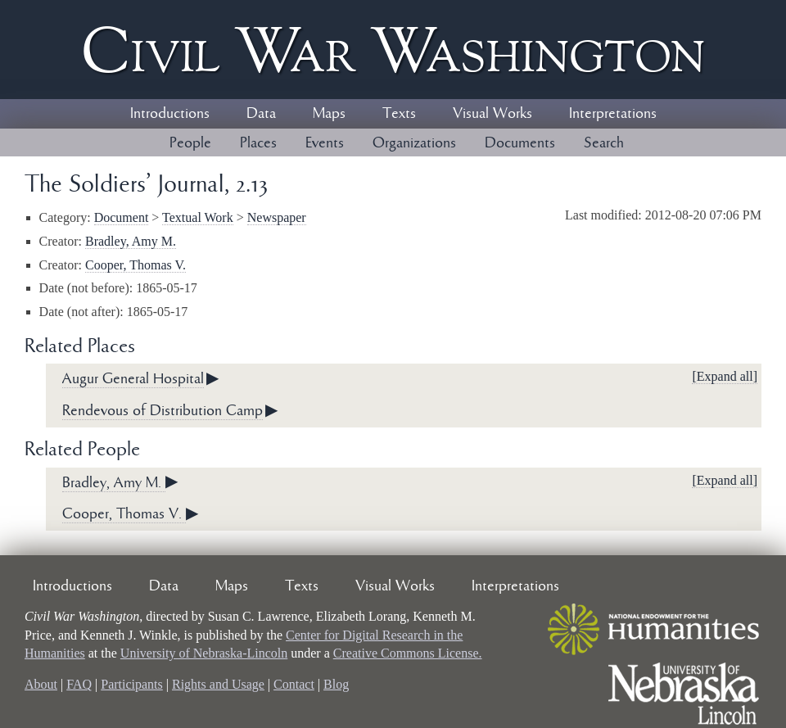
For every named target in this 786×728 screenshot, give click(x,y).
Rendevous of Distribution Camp (162, 411)
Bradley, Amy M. (130, 241)
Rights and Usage (218, 684)
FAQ (79, 684)
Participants (132, 684)
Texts (399, 114)
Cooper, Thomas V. (135, 265)
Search (604, 143)
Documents (520, 143)
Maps (329, 114)
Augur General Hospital (133, 379)
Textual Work (197, 217)
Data (261, 114)
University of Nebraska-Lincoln (203, 653)
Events (324, 143)
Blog (336, 684)
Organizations (414, 143)
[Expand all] (724, 376)
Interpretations (613, 114)
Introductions (170, 114)
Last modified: (605, 215)
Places (258, 143)
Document (121, 217)
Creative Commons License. (407, 653)
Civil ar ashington (393, 49)
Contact (293, 684)
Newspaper (276, 217)
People (190, 143)
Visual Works (492, 114)
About (41, 684)
